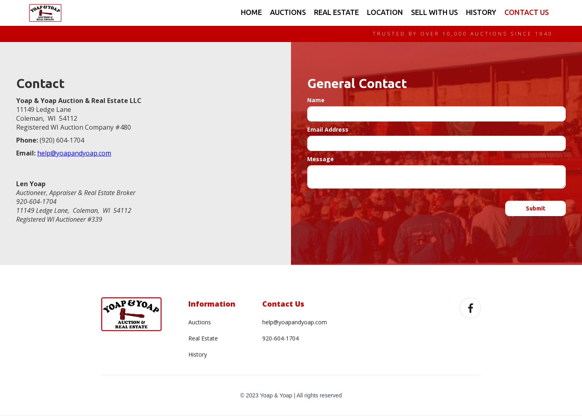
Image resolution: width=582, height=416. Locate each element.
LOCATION (385, 12)
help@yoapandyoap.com (294, 322)
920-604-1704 (280, 338)
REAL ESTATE (336, 12)
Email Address (327, 129)
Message (320, 159)
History (197, 354)
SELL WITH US (434, 12)
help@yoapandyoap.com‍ (74, 153)
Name (316, 100)
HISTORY (481, 12)
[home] (45, 13)
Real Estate (203, 338)
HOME (251, 12)
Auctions (199, 322)
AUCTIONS (288, 12)
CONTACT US (526, 12)
